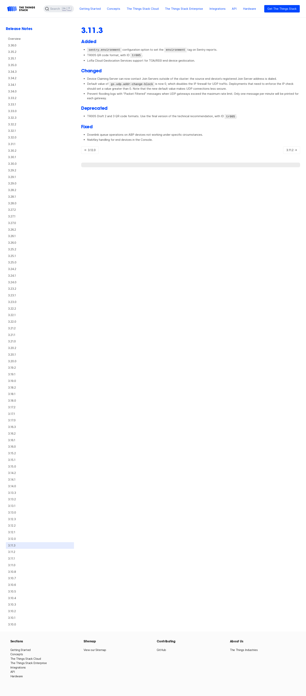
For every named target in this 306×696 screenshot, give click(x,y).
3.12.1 (11, 532)
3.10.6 (12, 585)
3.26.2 (12, 229)
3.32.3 (12, 118)
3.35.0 (12, 65)
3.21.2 (12, 328)
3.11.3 (11, 545)
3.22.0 (12, 321)
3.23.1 (12, 295)
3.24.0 (12, 282)
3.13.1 (11, 506)
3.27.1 (11, 216)
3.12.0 (12, 539)
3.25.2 (12, 249)
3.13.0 (12, 512)
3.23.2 (12, 288)
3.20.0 (12, 361)
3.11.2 (11, 552)
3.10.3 (12, 604)
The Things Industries (244, 650)
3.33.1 (12, 104)
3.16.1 (11, 440)
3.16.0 (12, 446)
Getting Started (90, 9)
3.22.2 (12, 308)
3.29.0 (12, 183)
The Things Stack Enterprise (184, 9)
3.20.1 (12, 354)
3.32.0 (12, 137)
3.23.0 (12, 302)
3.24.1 (12, 275)
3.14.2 (12, 473)
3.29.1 (12, 177)
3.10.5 (12, 591)
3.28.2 (12, 190)
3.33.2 (12, 98)
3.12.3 (12, 519)
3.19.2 (12, 367)
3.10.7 (12, 578)
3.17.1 (11, 414)
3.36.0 (12, 45)
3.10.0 (12, 624)
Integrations (217, 9)
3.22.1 (12, 315)
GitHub (161, 650)
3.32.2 (12, 124)
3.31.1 (11, 144)
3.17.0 (12, 420)
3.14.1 (11, 479)
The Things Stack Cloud (143, 9)
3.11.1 (11, 558)
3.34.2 (12, 78)
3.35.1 (12, 58)
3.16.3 (12, 427)
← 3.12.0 (90, 149)
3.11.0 (11, 565)
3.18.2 (12, 387)
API (234, 9)
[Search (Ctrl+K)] (59, 8)
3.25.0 (12, 262)
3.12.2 (12, 525)
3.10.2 (12, 611)
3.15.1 (11, 460)
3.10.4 (12, 598)
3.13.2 (12, 499)
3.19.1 (11, 374)
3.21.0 (12, 341)
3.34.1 (12, 85)
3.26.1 (12, 236)
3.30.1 (12, 157)
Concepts (113, 9)
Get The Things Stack (282, 9)
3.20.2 (12, 348)
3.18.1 (11, 394)
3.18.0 (12, 400)
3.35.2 (12, 52)
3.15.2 (12, 453)
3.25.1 (12, 256)
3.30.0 (12, 164)
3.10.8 (12, 572)
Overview (14, 39)
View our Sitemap (95, 650)
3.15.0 (12, 466)
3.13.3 (12, 493)
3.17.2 (11, 407)
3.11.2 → (291, 149)
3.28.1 (12, 196)
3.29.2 (12, 170)
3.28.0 (12, 203)
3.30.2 (12, 150)
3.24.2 (12, 269)
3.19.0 (12, 381)
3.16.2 (12, 433)
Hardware (249, 9)
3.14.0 (12, 486)
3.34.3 (12, 71)
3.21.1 (11, 335)
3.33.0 (12, 111)
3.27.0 (12, 223)
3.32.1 (12, 131)
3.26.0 (12, 242)
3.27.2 (12, 210)
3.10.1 (11, 618)
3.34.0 (12, 91)
